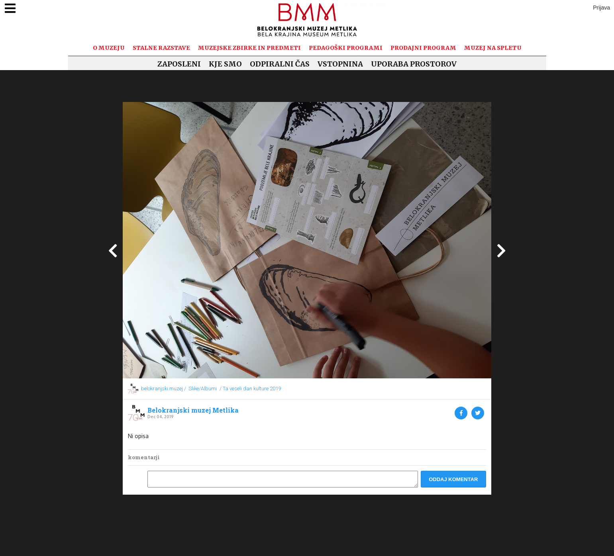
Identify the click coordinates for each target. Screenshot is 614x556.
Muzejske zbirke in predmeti (249, 47)
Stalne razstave (161, 47)
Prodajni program (423, 47)
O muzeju (109, 47)
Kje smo (225, 64)
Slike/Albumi (202, 389)
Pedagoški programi (346, 47)
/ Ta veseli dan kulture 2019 (250, 389)
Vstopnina (340, 64)
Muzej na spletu (493, 47)
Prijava (601, 7)
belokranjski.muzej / (163, 389)
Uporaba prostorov (414, 64)
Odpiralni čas (280, 64)
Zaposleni (179, 64)
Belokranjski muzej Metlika (193, 410)
